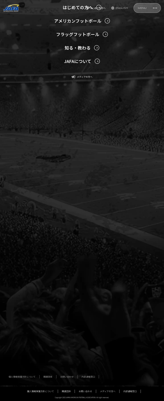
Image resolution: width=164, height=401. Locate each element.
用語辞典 (15, 369)
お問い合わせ (85, 391)
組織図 (133, 343)
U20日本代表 (17, 326)
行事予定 (134, 372)
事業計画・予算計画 (140, 349)
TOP (8, 263)
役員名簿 (134, 332)
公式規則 (101, 332)
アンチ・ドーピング (107, 343)
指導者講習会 (104, 326)
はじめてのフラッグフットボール (66, 365)
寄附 (132, 378)
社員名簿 (134, 337)
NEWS (20, 263)
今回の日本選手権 (20, 340)
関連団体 (66, 391)
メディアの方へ (107, 391)
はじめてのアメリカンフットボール (23, 361)
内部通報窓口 (130, 391)
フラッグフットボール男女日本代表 (65, 328)
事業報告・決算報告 (140, 355)
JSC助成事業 (136, 366)
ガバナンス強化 (138, 361)
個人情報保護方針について (40, 391)
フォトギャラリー (64, 349)
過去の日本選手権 (20, 346)
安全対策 (101, 320)
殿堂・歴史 (102, 337)
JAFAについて (137, 320)
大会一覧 (59, 343)
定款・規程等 (136, 326)
